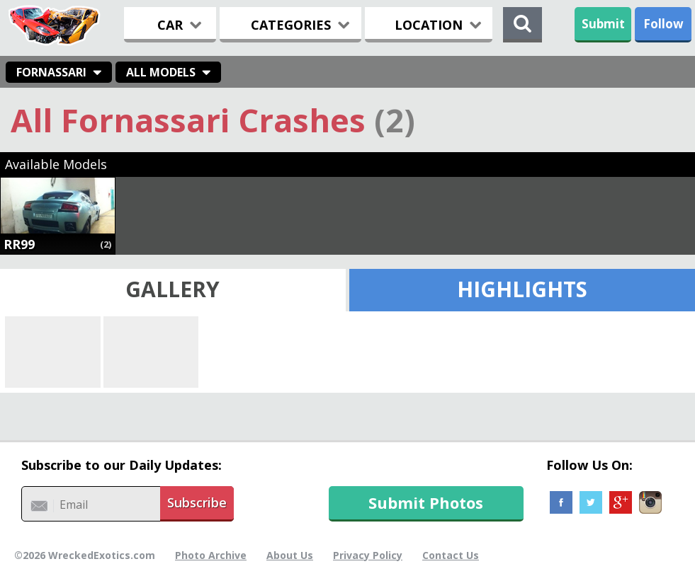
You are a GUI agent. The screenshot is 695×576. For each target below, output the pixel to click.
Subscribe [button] (197, 502)
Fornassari (51, 72)
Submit (603, 24)
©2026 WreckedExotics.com (84, 555)
